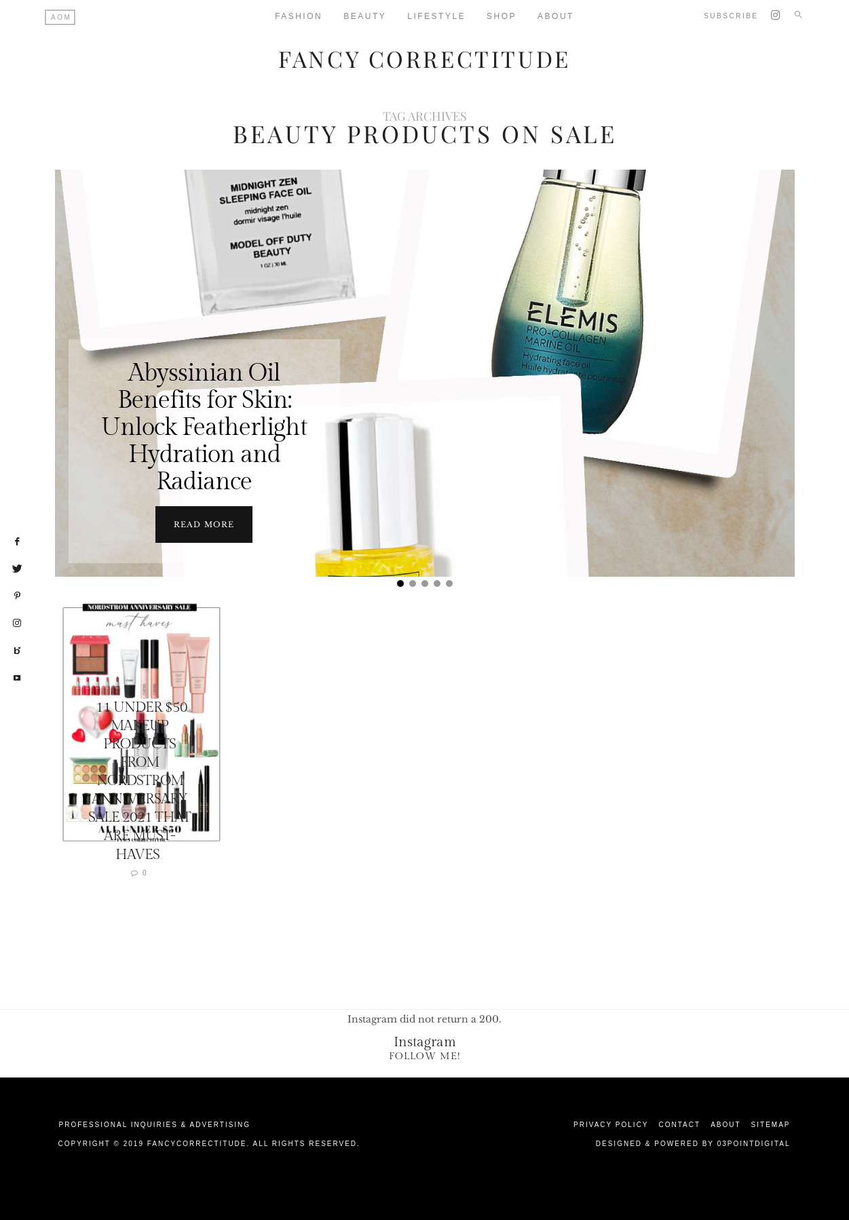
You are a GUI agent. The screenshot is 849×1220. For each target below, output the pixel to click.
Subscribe (731, 16)
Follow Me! (425, 1055)
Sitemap (771, 1124)
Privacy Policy (610, 1124)
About (555, 16)
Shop (501, 16)
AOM (61, 17)
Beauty (364, 16)
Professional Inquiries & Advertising (155, 1124)
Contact (680, 1124)
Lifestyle (436, 16)
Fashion (298, 16)
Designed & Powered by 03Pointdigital (693, 1143)
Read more (204, 524)
